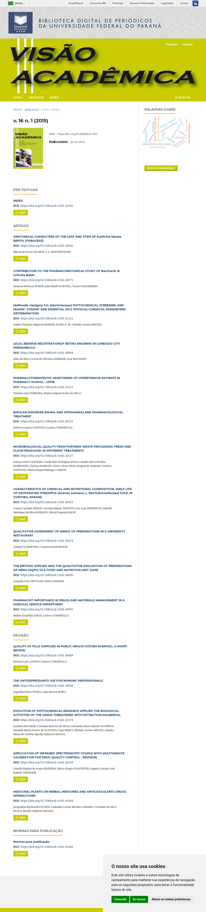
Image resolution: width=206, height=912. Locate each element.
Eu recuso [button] (139, 899)
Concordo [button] (120, 899)
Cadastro (172, 44)
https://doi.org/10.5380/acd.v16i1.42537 (47, 456)
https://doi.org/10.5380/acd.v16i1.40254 (47, 541)
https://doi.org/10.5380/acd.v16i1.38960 (47, 685)
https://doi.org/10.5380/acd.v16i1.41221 (47, 318)
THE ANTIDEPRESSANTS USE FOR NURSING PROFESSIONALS (58, 680)
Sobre (54, 97)
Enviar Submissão (161, 168)
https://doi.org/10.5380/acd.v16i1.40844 (47, 353)
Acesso (188, 44)
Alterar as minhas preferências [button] (171, 899)
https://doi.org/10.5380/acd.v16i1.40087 (47, 609)
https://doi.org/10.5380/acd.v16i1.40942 (47, 246)
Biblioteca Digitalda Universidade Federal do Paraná (100, 23)
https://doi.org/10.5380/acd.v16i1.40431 (47, 502)
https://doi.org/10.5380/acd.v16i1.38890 (47, 575)
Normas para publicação (31, 842)
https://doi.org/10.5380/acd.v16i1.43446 (47, 847)
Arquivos (36, 97)
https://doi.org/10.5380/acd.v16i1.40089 (47, 655)
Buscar (182, 97)
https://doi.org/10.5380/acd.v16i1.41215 (47, 387)
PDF (22, 212)
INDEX (18, 201)
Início (17, 109)
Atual (18, 97)
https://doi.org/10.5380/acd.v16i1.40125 (47, 421)
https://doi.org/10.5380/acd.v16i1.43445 (47, 206)
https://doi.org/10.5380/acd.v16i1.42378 (47, 720)
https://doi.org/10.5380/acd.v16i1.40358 (47, 762)
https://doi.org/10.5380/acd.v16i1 (77, 133)
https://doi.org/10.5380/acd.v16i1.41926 (47, 801)
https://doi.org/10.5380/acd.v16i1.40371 (47, 280)
